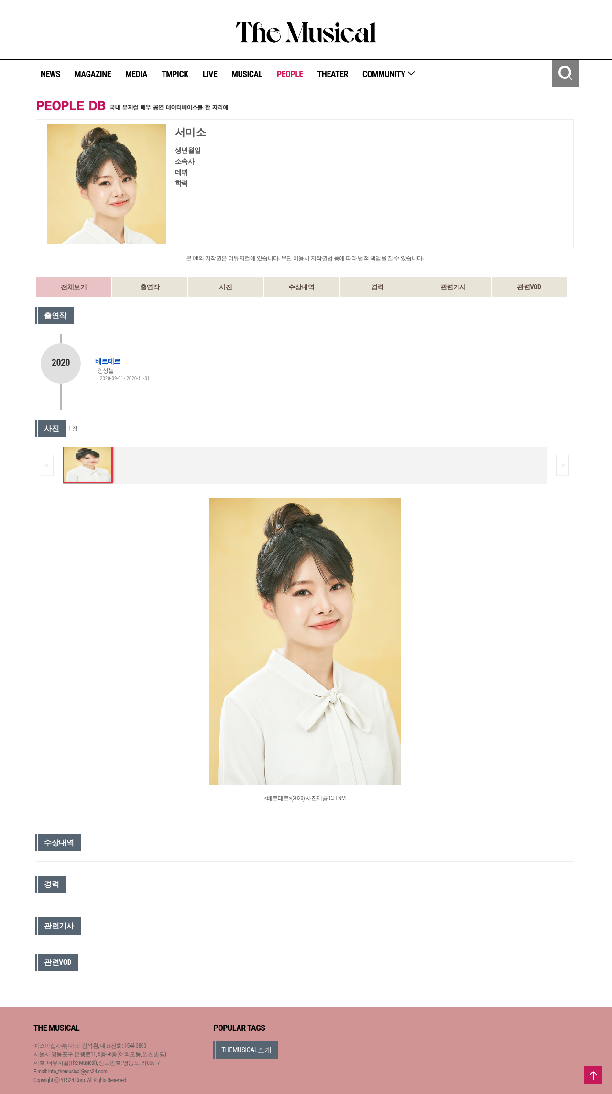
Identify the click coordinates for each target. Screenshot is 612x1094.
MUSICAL (246, 74)
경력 (377, 287)
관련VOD (529, 287)
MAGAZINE (93, 74)
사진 (225, 287)
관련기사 (453, 287)
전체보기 (74, 287)
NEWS (50, 74)
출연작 (150, 287)
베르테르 (107, 361)
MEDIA (136, 74)
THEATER (332, 74)
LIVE (210, 74)
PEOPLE (290, 74)
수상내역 (301, 287)
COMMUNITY (388, 74)
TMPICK (175, 74)
